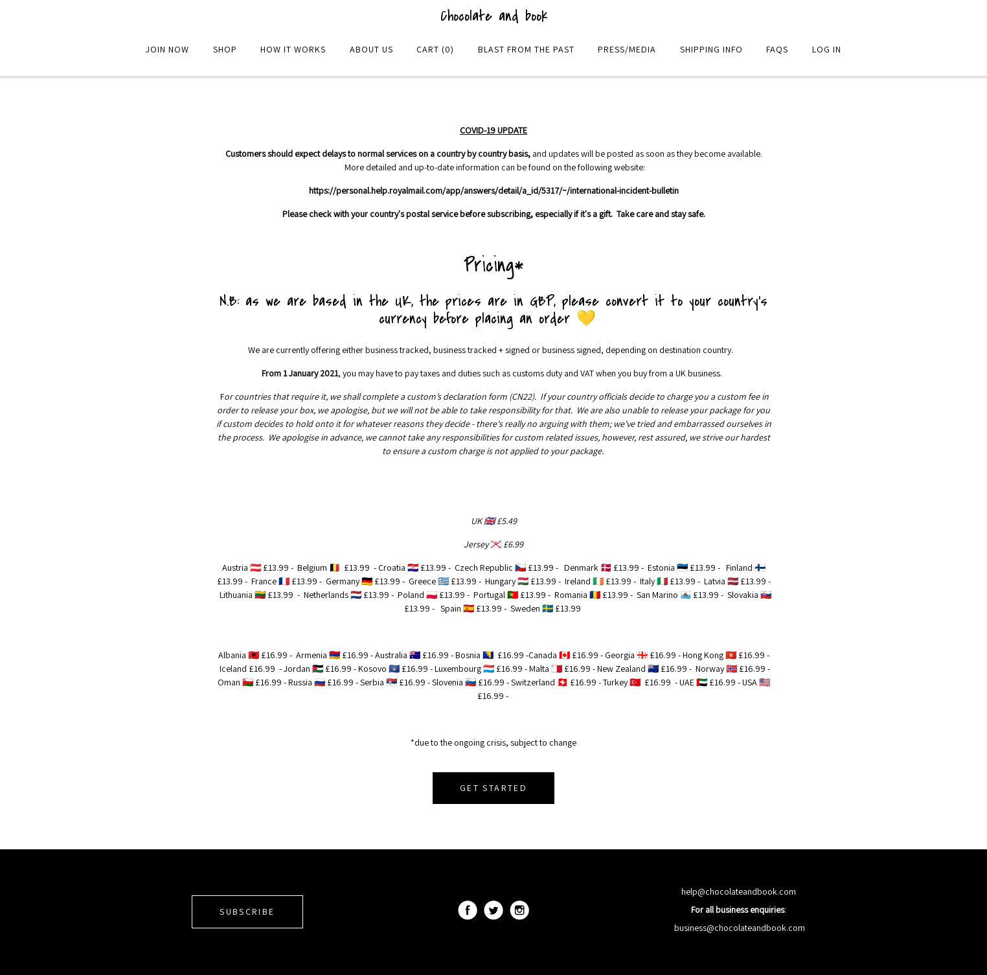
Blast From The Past (526, 49)
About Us (371, 49)
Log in (826, 49)
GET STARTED (493, 788)
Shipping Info (711, 49)
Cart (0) (435, 49)
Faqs (777, 49)
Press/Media (627, 49)
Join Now (167, 49)
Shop (225, 49)
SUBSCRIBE (247, 911)
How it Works (293, 49)
